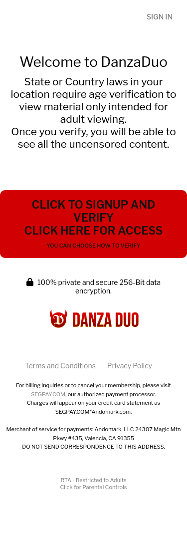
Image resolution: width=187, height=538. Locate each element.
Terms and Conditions (60, 365)
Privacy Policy (129, 365)
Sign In (160, 16)
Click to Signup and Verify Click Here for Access (93, 223)
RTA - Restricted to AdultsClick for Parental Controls (93, 484)
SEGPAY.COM (48, 394)
